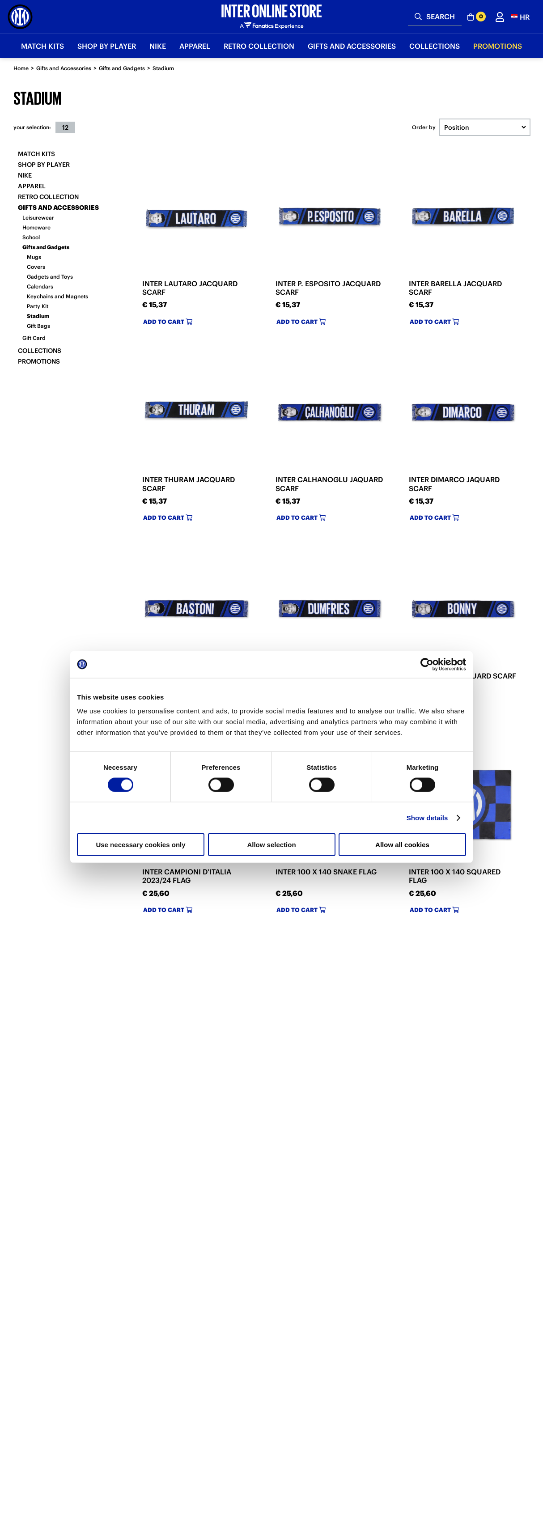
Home (21, 68)
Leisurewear (38, 217)
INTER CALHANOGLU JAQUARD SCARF (329, 483)
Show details (427, 817)
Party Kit (37, 306)
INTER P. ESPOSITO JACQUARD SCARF (328, 288)
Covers (36, 266)
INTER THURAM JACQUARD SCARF (188, 483)
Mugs (34, 257)
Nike (25, 175)
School (31, 237)
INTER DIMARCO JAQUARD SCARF (454, 483)
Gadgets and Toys (50, 276)
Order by (424, 127)
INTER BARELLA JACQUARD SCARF (455, 288)
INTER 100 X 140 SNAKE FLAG (326, 871)
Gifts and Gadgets (122, 68)
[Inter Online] (20, 17)
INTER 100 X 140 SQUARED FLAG (455, 876)
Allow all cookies (402, 844)
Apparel (32, 186)
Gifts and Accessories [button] (352, 46)
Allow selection (271, 844)
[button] (520, 17)
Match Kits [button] (42, 46)
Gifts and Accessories (63, 68)
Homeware (36, 227)
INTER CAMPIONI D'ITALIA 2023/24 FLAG (186, 876)
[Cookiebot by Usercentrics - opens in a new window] (427, 664)
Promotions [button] (497, 46)
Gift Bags (38, 325)
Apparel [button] (194, 46)
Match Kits (36, 154)
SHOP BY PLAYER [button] (106, 46)
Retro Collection (48, 197)
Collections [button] (434, 46)
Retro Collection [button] (259, 46)
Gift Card (34, 338)
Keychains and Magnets (57, 296)
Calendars (40, 286)
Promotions (39, 361)
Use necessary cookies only (140, 844)
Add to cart (167, 322)
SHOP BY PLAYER (44, 165)
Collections (39, 351)
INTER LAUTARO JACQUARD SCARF (190, 288)
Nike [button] (157, 46)
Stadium (163, 68)
